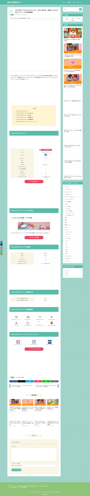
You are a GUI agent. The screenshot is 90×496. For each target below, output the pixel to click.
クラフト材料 (68, 242)
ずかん (66, 220)
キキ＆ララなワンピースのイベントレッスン (27, 121)
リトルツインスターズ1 (18, 342)
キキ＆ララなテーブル (40, 317)
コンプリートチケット (70, 235)
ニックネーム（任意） (15, 463)
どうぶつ (67, 205)
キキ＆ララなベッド (28, 323)
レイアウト (67, 187)
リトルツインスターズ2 (34, 342)
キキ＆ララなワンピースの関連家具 (25, 119)
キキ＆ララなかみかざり (51, 323)
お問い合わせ (57, 492)
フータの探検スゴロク (70, 217)
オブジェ (67, 230)
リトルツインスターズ (45, 152)
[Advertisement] (34, 93)
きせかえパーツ (68, 264)
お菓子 (67, 254)
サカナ (67, 245)
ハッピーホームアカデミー (71, 215)
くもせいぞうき (16, 323)
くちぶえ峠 (68, 210)
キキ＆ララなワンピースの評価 (24, 115)
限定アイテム (67, 228)
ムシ (66, 247)
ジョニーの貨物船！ (69, 213)
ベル (66, 240)
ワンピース (46, 155)
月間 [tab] (79, 18)
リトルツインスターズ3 (50, 342)
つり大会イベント (68, 195)
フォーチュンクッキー (69, 200)
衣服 (66, 225)
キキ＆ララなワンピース (22, 111)
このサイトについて (34, 492)
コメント (13, 446)
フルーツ (67, 252)
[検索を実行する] (80, 9)
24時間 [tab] (66, 18)
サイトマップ (41, 492)
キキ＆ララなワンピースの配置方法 (25, 117)
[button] (13, 381)
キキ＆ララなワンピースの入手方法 (25, 113)
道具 (66, 259)
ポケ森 (12, 14)
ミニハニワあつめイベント (70, 197)
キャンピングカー (68, 262)
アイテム (67, 233)
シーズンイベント (68, 189)
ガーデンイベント (68, 192)
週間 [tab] (73, 18)
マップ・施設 (67, 208)
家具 (66, 223)
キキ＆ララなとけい (51, 317)
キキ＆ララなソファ (28, 317)
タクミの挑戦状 (68, 203)
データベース (67, 267)
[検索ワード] (73, 9)
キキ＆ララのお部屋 (29, 233)
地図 (66, 257)
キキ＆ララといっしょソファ (16, 317)
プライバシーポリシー (49, 492)
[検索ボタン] (81, 2)
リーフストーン (68, 238)
